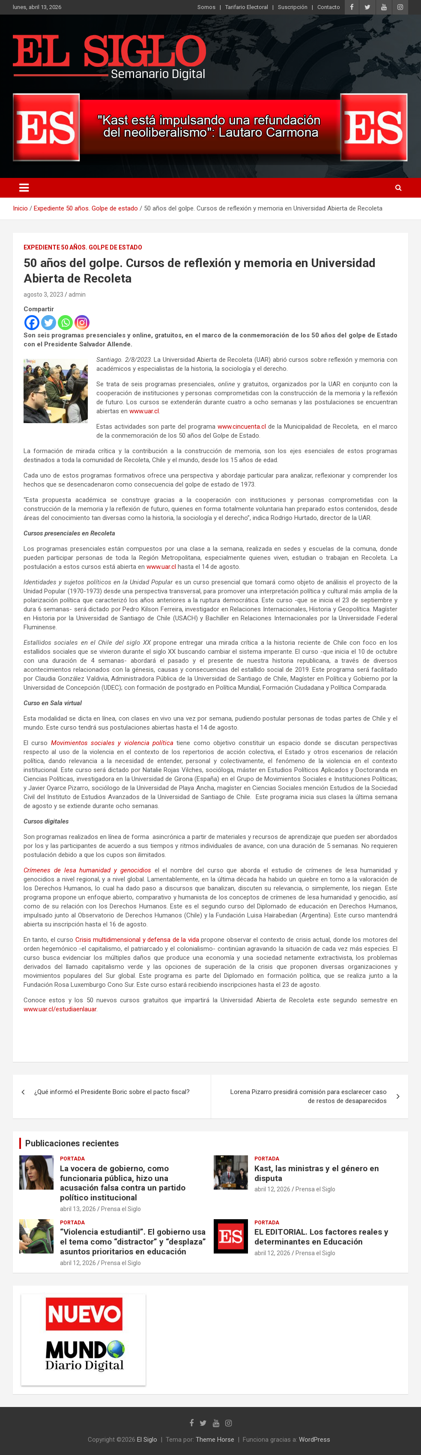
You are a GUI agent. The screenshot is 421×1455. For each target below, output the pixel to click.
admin (77, 294)
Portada (72, 1159)
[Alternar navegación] (24, 188)
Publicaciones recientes (72, 1143)
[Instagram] (82, 322)
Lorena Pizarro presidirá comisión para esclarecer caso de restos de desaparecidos (308, 1096)
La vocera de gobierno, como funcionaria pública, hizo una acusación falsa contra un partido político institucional (122, 1182)
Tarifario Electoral (246, 7)
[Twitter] (48, 322)
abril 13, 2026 (78, 1208)
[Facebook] (31, 322)
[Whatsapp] (65, 322)
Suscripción (293, 7)
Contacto (328, 7)
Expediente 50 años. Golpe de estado (83, 247)
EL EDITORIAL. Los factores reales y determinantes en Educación (321, 1237)
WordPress (314, 1439)
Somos (206, 7)
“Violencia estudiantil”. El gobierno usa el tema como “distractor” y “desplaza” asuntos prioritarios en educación (133, 1242)
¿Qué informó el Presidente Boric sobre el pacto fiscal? (112, 1092)
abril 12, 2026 (272, 1189)
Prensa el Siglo (121, 1208)
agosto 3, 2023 (43, 294)
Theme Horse (215, 1439)
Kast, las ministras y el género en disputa (316, 1173)
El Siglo (147, 1439)
